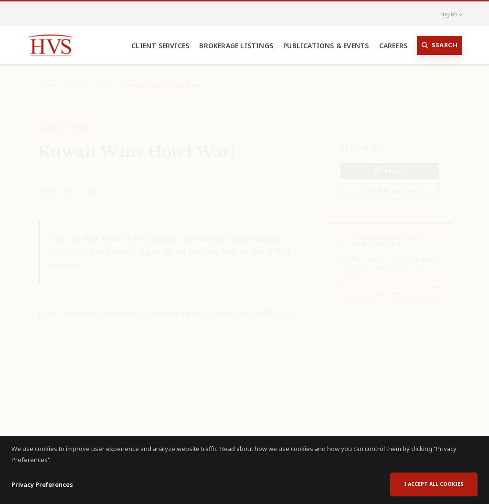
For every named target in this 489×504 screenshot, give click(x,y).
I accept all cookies (434, 491)
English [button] (446, 14)
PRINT (389, 164)
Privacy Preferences (42, 492)
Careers (393, 45)
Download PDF (389, 184)
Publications (89, 78)
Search (440, 45)
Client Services (160, 45)
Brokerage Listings (236, 45)
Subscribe (389, 287)
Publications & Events (326, 45)
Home (46, 78)
